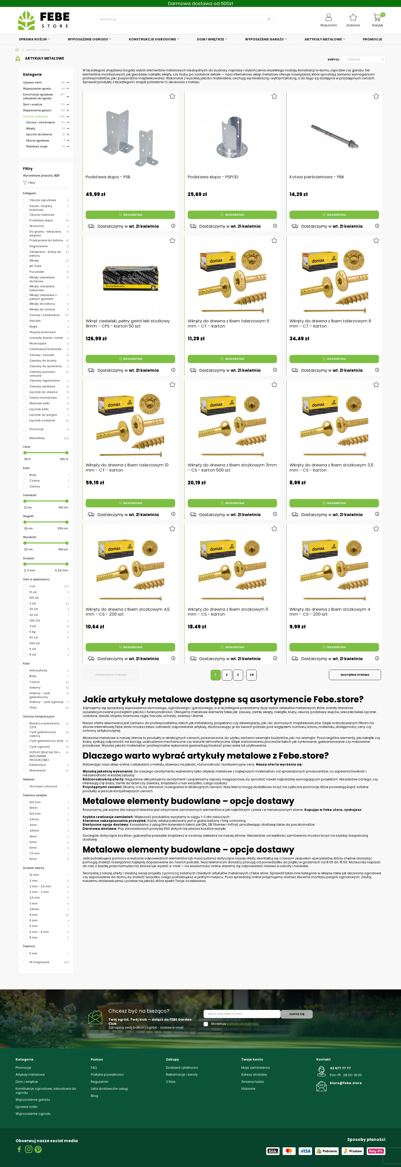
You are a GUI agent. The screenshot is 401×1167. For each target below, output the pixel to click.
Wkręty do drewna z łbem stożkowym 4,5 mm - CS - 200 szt (128, 609)
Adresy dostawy (254, 1074)
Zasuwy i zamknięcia (40, 122)
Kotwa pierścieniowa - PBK (316, 177)
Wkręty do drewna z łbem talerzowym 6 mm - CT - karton (229, 320)
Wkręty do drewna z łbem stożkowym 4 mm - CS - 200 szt (330, 609)
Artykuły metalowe (35, 116)
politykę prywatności (243, 1023)
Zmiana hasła (252, 1081)
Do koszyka (130, 215)
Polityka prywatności (107, 1074)
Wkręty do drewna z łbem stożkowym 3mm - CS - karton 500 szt (232, 465)
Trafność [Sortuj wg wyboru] (366, 59)
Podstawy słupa (37, 146)
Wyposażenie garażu (37, 110)
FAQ (94, 1067)
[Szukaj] (185, 19)
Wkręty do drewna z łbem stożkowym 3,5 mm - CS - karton (332, 465)
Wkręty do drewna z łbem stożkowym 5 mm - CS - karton (228, 609)
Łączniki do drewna (39, 134)
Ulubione (248, 1088)
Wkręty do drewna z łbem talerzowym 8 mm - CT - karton (331, 320)
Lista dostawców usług (109, 1088)
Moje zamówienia (255, 1067)
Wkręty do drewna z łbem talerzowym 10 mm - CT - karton (127, 465)
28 (252, 675)
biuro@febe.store (346, 1083)
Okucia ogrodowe (37, 141)
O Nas (170, 1081)
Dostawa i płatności (182, 1067)
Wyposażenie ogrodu (37, 89)
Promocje (23, 1067)
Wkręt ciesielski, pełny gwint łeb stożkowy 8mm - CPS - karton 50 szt (128, 320)
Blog (94, 1096)
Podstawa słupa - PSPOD (213, 177)
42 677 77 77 (340, 1068)
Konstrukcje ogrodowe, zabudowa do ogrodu (38, 96)
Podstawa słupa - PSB (108, 177)
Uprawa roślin (32, 82)
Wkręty (30, 128)
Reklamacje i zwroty (182, 1074)
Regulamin (99, 1081)
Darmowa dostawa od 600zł (200, 3)
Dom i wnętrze (32, 104)
